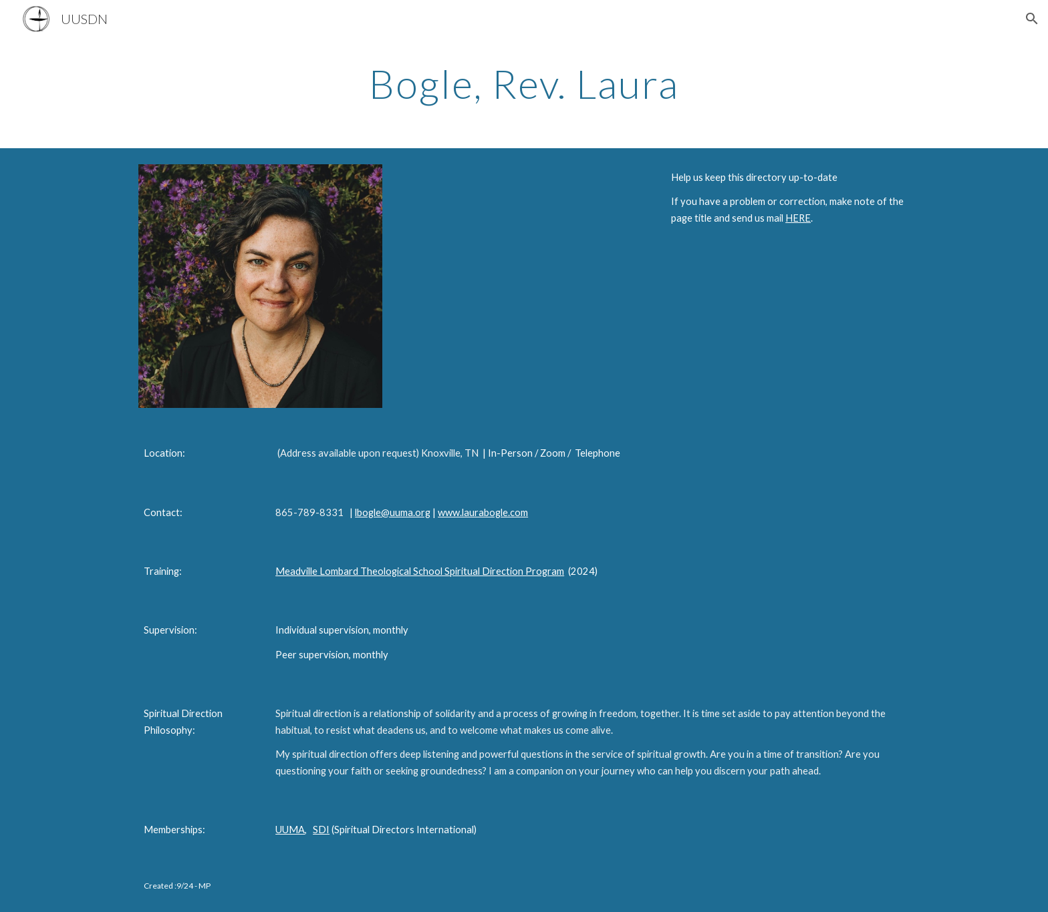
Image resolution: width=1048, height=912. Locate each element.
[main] (524, 83)
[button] (1032, 19)
